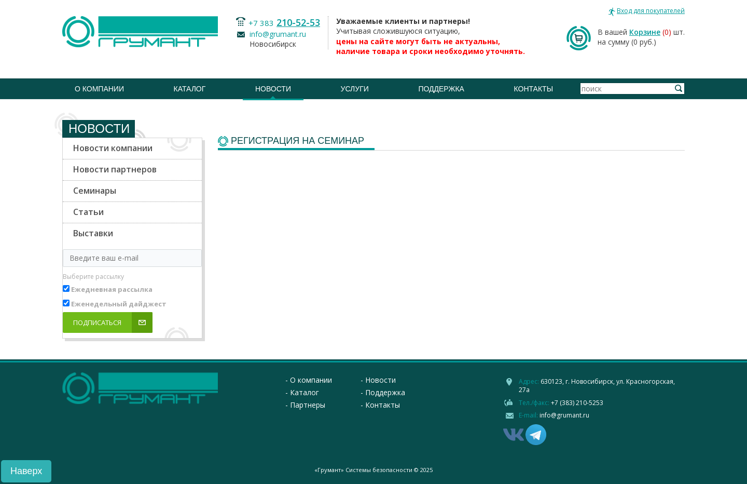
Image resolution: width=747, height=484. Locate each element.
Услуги (355, 89)
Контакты (534, 89)
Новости (273, 89)
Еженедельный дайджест (119, 304)
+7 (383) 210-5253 (577, 402)
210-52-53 (298, 22)
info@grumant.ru (278, 34)
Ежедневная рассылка (112, 289)
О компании (99, 89)
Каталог (190, 89)
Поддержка (441, 89)
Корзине (644, 32)
